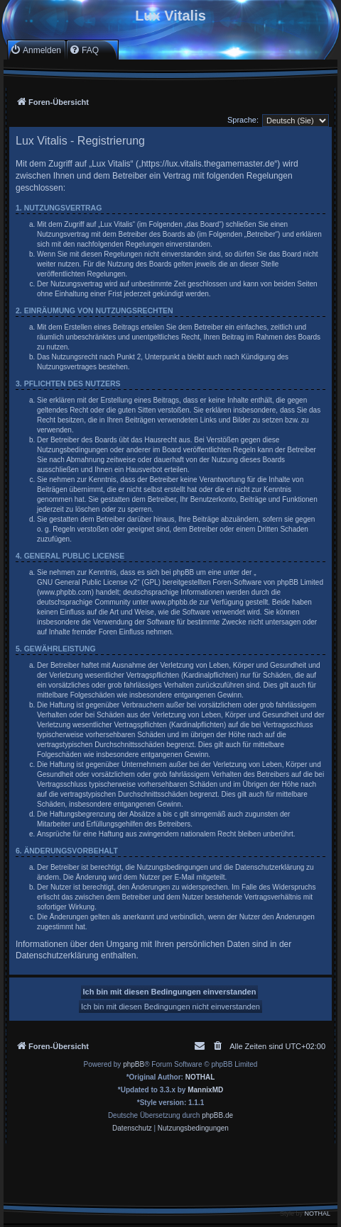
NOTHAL (200, 1077)
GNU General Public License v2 (87, 582)
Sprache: (243, 120)
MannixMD (205, 1090)
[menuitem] (35, 50)
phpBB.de (217, 1115)
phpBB (133, 1064)
